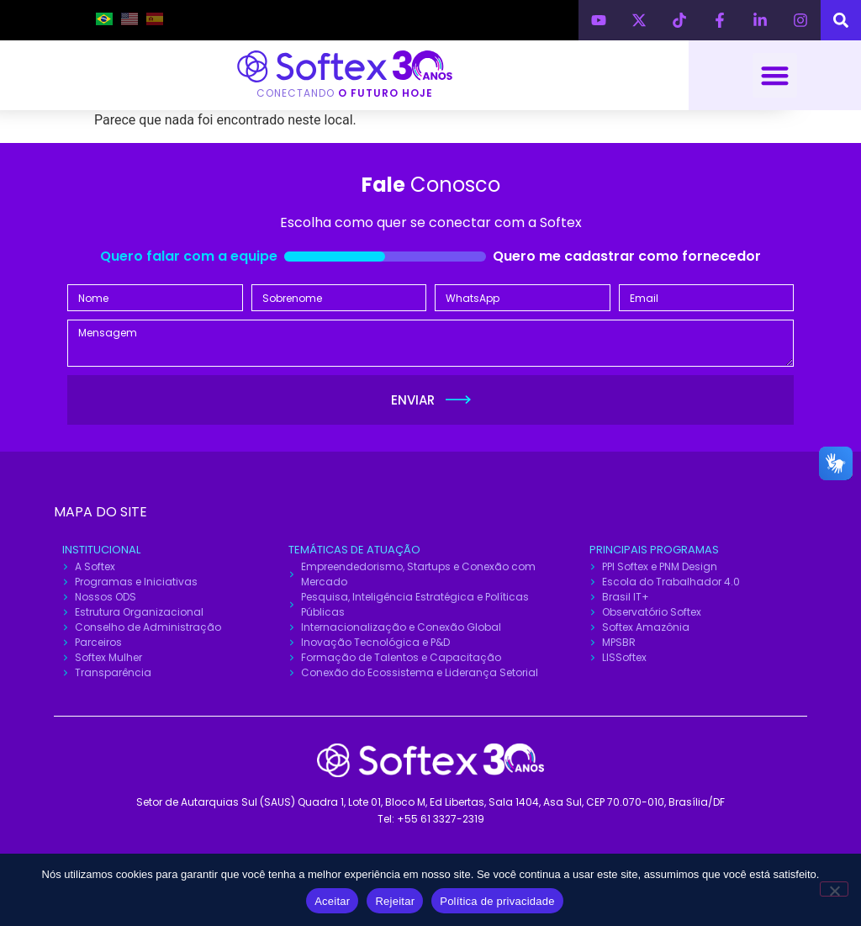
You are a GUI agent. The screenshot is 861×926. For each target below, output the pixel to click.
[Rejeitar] (834, 889)
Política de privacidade (497, 901)
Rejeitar (395, 901)
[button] (775, 75)
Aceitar (332, 901)
